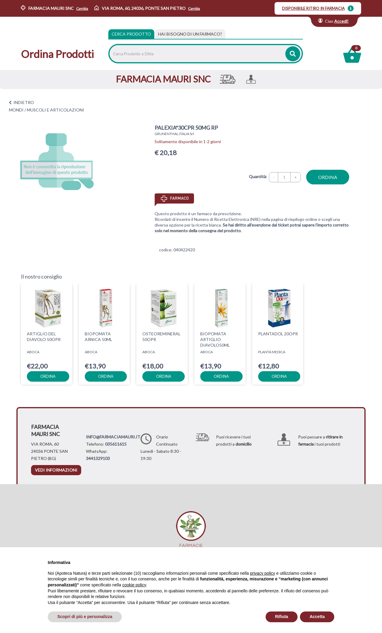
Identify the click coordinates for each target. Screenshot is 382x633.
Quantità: (258, 176)
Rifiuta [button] (281, 616)
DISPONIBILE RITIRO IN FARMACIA (313, 8)
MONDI (16, 109)
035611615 (116, 444)
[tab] (190, 34)
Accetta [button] (317, 616)
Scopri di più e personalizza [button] (84, 616)
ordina (327, 177)
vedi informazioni (56, 470)
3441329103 (98, 458)
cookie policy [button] (134, 584)
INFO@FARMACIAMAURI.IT (113, 436)
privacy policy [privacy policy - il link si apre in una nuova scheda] (262, 573)
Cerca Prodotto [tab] (131, 33)
